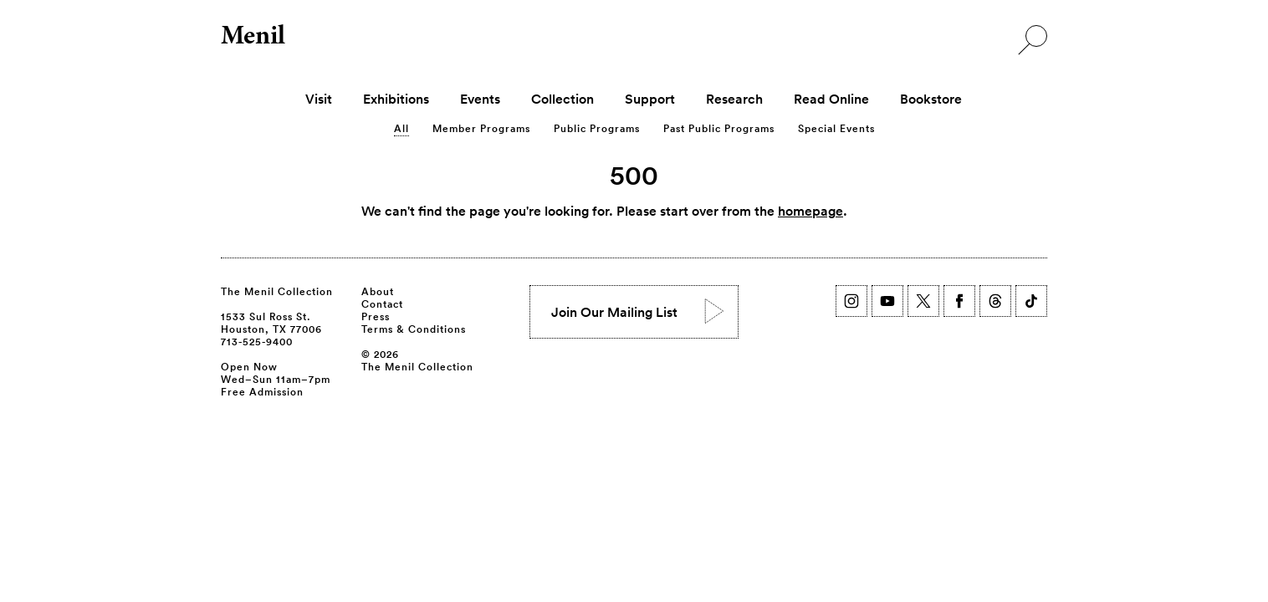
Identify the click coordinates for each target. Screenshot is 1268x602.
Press (375, 316)
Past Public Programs (719, 127)
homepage (810, 211)
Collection (562, 98)
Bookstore (931, 98)
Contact (382, 303)
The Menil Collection (277, 290)
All (401, 127)
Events (480, 98)
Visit (318, 98)
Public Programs (597, 127)
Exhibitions (396, 98)
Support (650, 98)
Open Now (249, 366)
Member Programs (481, 127)
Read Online (831, 98)
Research (734, 98)
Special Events (836, 127)
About (377, 290)
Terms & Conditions (413, 328)
